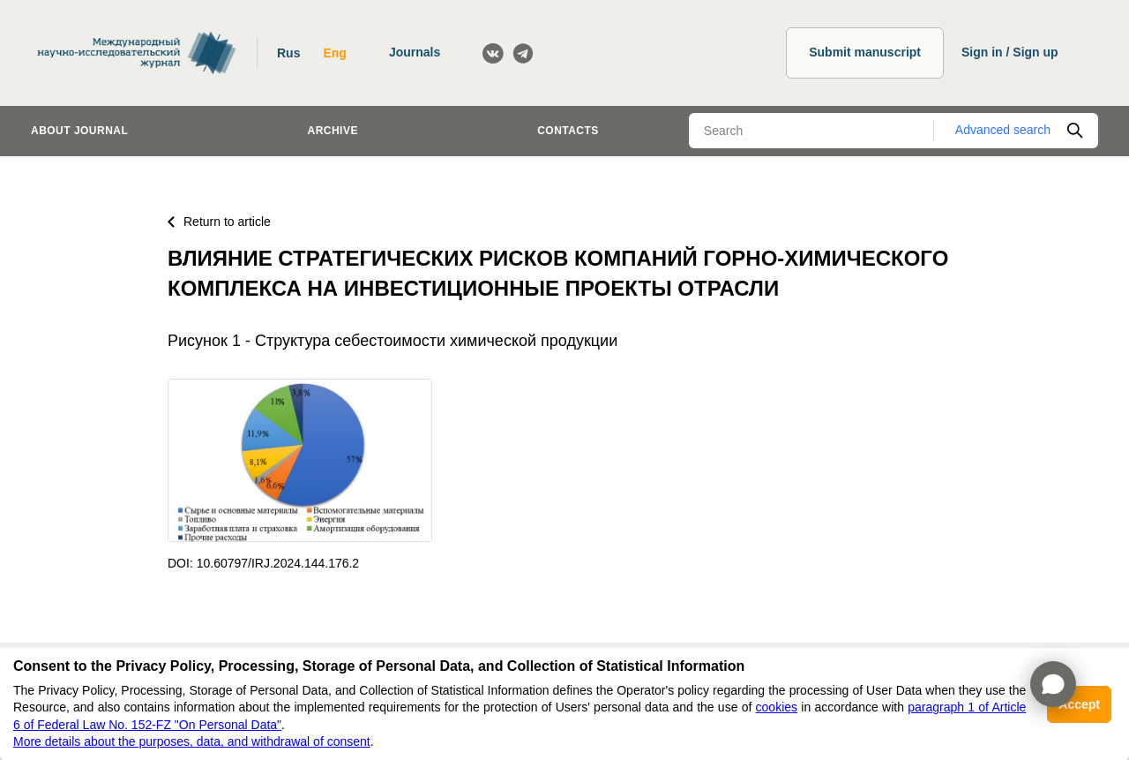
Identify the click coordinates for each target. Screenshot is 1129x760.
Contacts (568, 130)
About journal (79, 130)
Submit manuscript (865, 52)
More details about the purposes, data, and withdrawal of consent (191, 741)
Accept (1079, 704)
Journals (414, 52)
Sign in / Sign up (1009, 52)
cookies (776, 707)
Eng (334, 53)
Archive (333, 130)
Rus (288, 53)
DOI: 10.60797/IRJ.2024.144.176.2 (263, 563)
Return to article (219, 221)
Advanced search (1002, 130)
